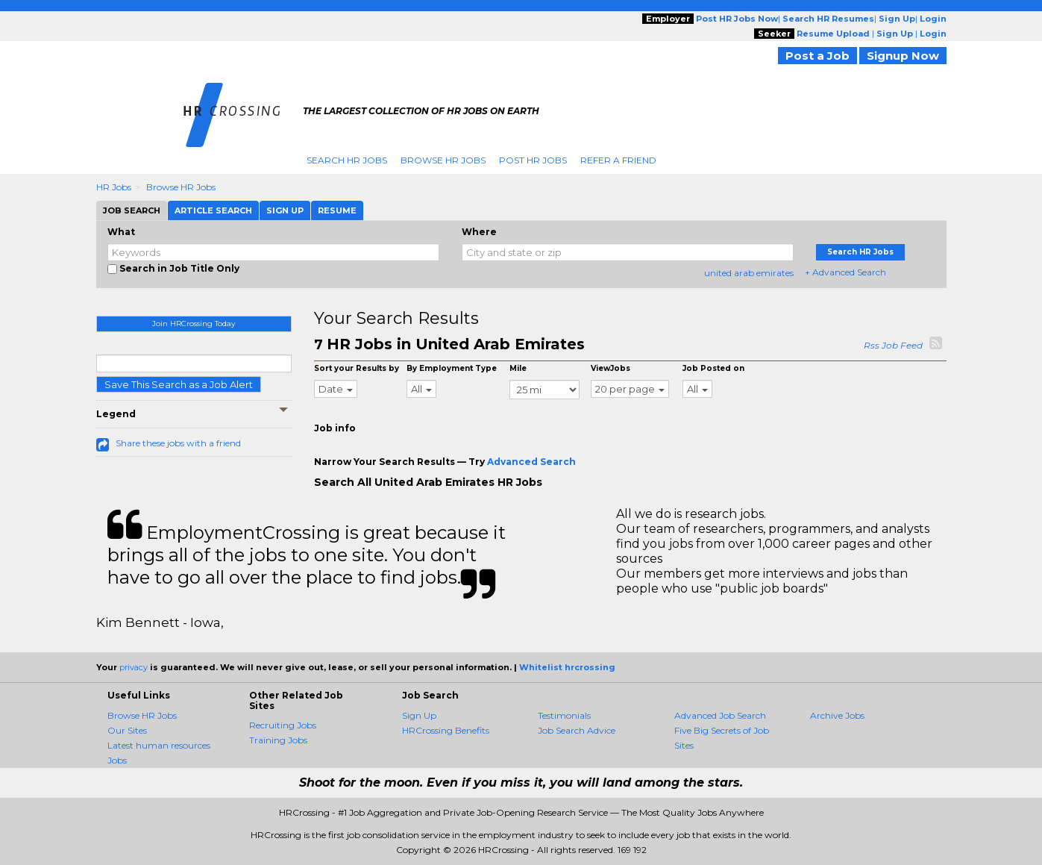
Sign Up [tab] (285, 210)
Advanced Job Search (720, 715)
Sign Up (419, 715)
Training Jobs (278, 740)
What (121, 231)
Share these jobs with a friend (178, 443)
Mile (518, 368)
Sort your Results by (356, 368)
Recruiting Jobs (282, 725)
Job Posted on (713, 368)
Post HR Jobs (533, 160)
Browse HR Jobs (443, 160)
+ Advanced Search (845, 272)
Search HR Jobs (347, 160)
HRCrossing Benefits (445, 730)
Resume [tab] (337, 210)
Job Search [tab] (131, 210)
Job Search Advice (576, 730)
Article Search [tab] (213, 210)
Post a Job (817, 56)
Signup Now (903, 56)
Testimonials (564, 715)
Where (479, 231)
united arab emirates (749, 272)
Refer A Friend (618, 160)
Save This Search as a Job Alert (178, 384)
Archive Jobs (837, 715)
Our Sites (127, 730)
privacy (133, 667)
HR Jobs (113, 187)
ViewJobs (610, 368)
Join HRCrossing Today (193, 323)
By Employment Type (452, 368)
